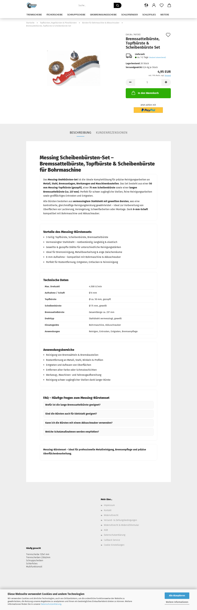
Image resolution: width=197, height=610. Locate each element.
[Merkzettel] (161, 5)
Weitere (164, 14)
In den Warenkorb (145, 92)
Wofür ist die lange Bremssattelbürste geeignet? (73, 404)
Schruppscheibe (76, 14)
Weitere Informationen (177, 602)
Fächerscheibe (54, 14)
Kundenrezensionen (111, 132)
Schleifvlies (149, 14)
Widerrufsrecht (111, 515)
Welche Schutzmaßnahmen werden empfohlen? (72, 431)
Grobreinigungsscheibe (103, 14)
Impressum (109, 505)
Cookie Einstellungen (114, 545)
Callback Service (112, 540)
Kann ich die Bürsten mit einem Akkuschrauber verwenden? (79, 422)
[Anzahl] (148, 82)
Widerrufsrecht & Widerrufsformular (121, 525)
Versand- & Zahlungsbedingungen (120, 520)
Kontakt (107, 510)
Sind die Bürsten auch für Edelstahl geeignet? (71, 413)
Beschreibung (80, 132)
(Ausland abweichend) (157, 57)
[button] (146, 5)
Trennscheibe (34, 14)
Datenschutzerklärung (51, 604)
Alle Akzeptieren (177, 595)
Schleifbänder (129, 14)
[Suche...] (117, 5)
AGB (106, 530)
